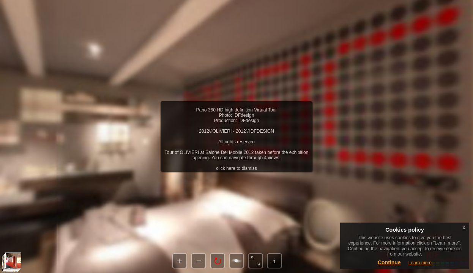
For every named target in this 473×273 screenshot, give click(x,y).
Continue (389, 262)
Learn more (420, 262)
